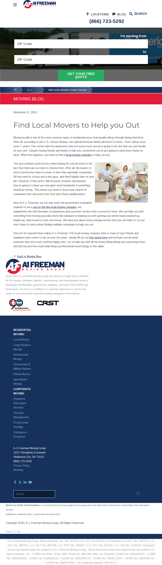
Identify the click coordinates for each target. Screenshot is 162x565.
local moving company (79, 155)
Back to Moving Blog (27, 256)
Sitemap (18, 469)
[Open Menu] (15, 5)
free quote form (98, 237)
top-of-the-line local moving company (54, 207)
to (144, 52)
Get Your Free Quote (81, 75)
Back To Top (13, 531)
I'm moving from (133, 36)
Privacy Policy (21, 465)
